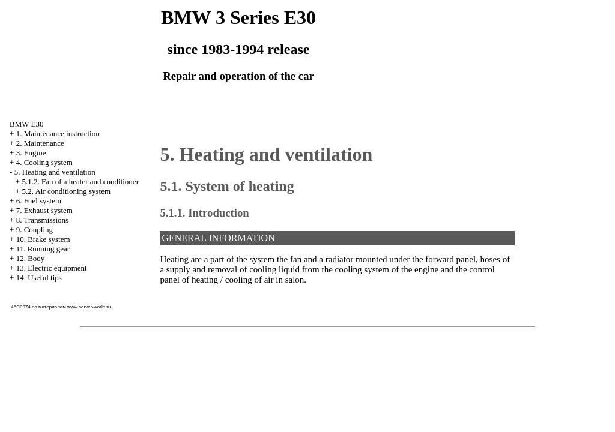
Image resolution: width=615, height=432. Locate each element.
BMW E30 (26, 123)
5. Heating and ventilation (54, 171)
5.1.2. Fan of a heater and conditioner (80, 181)
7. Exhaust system (44, 210)
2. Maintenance (40, 143)
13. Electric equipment (51, 267)
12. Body (30, 258)
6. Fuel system (38, 200)
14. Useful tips (39, 277)
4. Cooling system (44, 162)
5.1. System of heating (227, 186)
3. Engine (31, 152)
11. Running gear (43, 248)
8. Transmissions (42, 219)
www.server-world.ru (89, 307)
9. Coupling (34, 229)
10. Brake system (43, 239)
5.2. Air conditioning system (66, 191)
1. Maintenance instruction (58, 133)
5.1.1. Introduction (204, 212)
